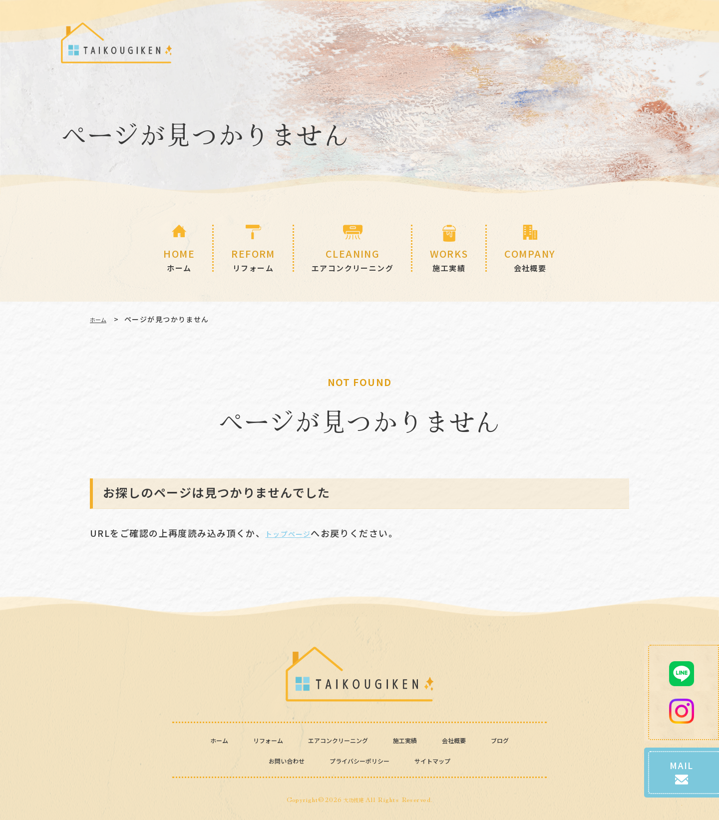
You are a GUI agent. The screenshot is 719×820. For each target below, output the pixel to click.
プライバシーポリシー (359, 760)
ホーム (101, 319)
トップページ (294, 532)
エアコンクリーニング (336, 740)
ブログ (523, 740)
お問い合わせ (270, 760)
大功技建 (353, 799)
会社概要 (472, 740)
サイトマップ (449, 760)
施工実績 (417, 740)
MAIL (682, 742)
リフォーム (251, 740)
